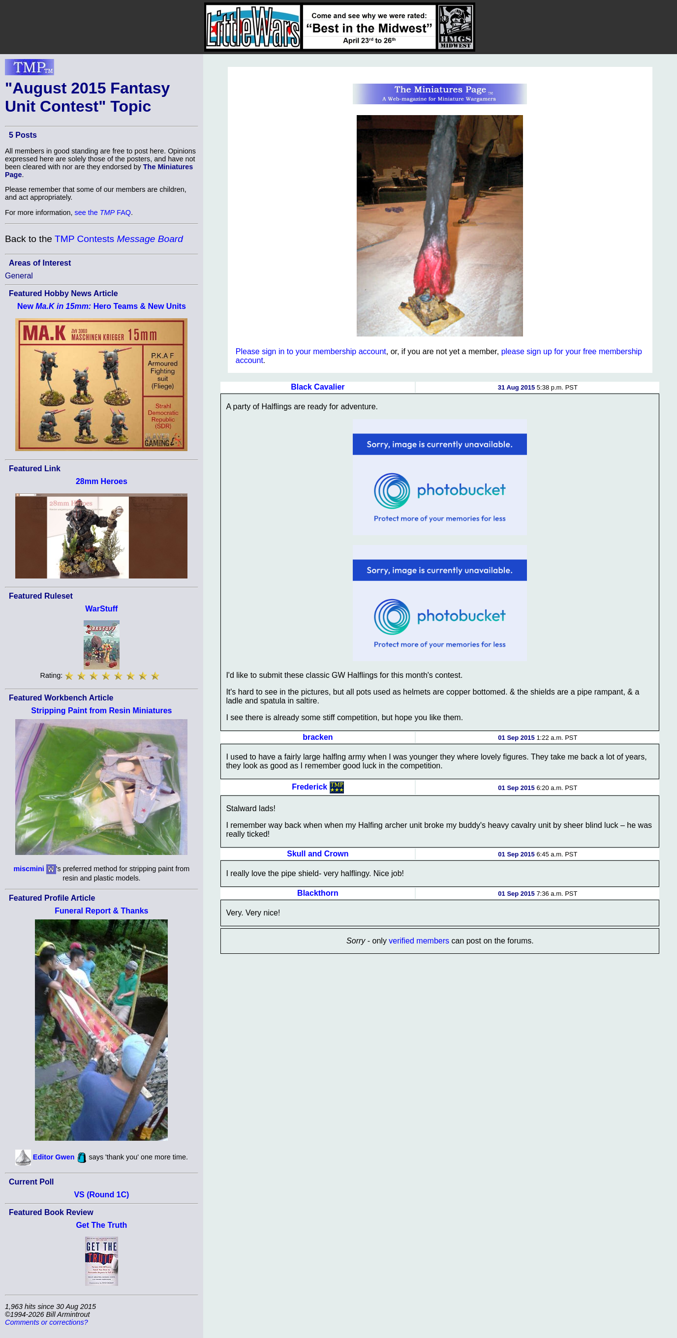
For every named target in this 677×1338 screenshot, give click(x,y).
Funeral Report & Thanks (101, 911)
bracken (318, 737)
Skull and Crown (317, 854)
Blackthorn (317, 893)
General (19, 276)
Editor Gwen (54, 1157)
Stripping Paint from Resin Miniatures (101, 710)
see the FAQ (103, 212)
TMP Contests (119, 239)
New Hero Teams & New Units (101, 306)
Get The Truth (101, 1225)
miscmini (28, 868)
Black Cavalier (317, 387)
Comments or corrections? (46, 1322)
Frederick (309, 787)
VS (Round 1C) (101, 1194)
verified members (419, 941)
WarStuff (101, 609)
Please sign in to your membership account (311, 351)
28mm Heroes (101, 481)
